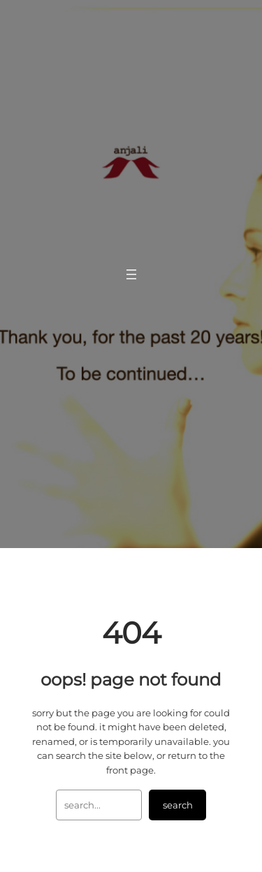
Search (178, 805)
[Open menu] (131, 274)
